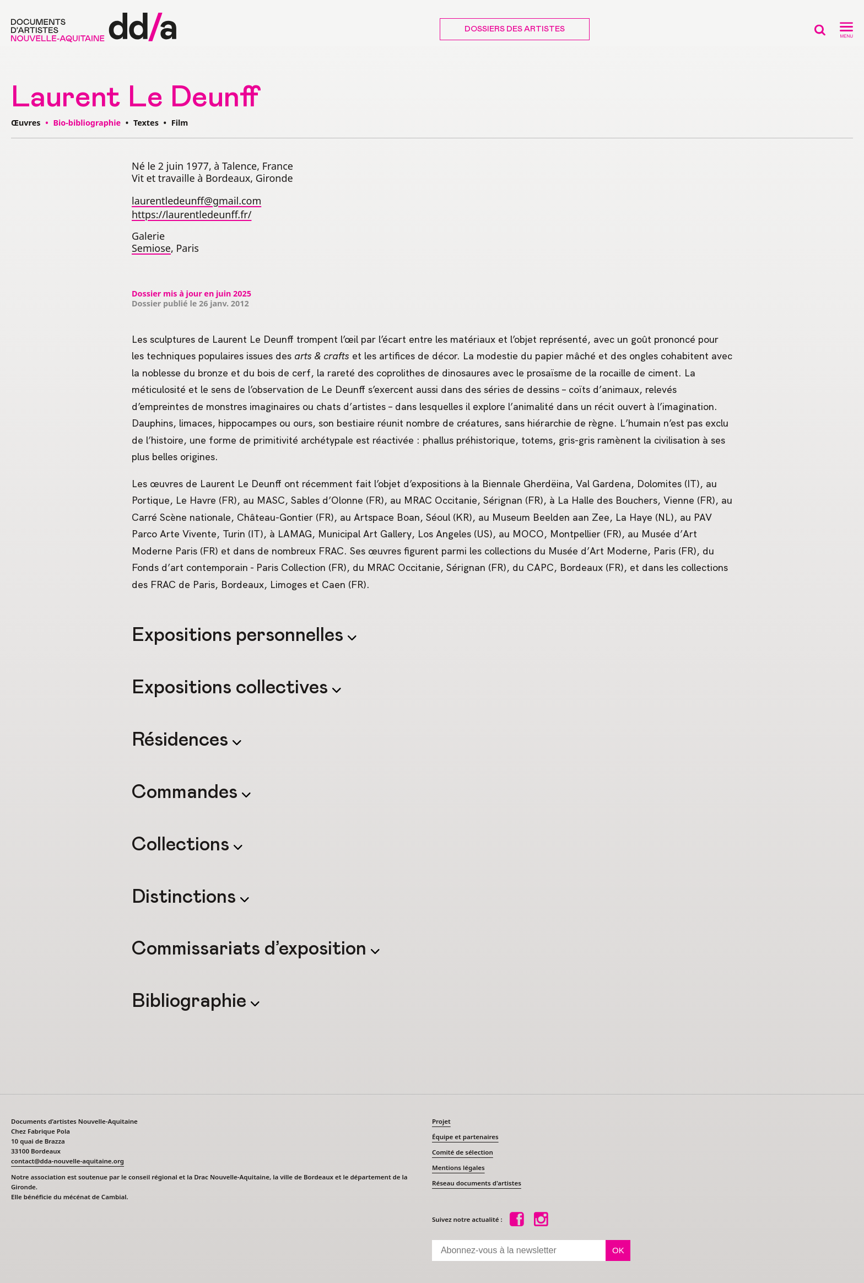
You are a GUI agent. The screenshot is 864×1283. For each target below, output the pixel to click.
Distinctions (186, 897)
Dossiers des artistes (515, 29)
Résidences (182, 740)
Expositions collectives (232, 687)
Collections (183, 844)
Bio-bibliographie (87, 122)
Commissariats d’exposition (251, 949)
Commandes (187, 792)
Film (179, 122)
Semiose (151, 248)
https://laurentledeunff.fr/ (191, 214)
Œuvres (25, 122)
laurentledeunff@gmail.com (196, 200)
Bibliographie (191, 1001)
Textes (146, 122)
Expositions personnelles (240, 635)
